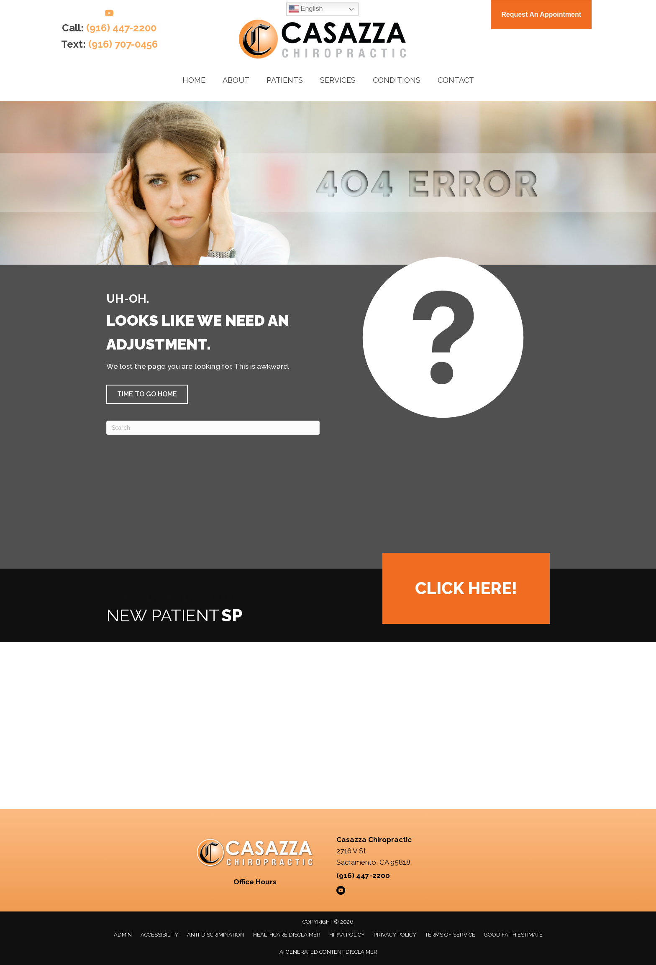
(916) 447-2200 (121, 28)
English (306, 9)
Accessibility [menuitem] (159, 935)
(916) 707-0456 (123, 44)
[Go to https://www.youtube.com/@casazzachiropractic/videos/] (109, 14)
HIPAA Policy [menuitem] (347, 935)
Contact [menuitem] (456, 80)
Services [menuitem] (338, 80)
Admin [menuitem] (123, 935)
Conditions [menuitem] (396, 80)
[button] (147, 394)
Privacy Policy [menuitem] (395, 935)
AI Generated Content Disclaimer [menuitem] (328, 952)
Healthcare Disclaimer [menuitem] (286, 935)
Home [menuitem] (193, 80)
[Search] (213, 428)
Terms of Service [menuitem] (450, 935)
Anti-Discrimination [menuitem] (215, 935)
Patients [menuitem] (284, 80)
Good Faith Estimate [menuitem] (513, 935)
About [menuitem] (236, 80)
